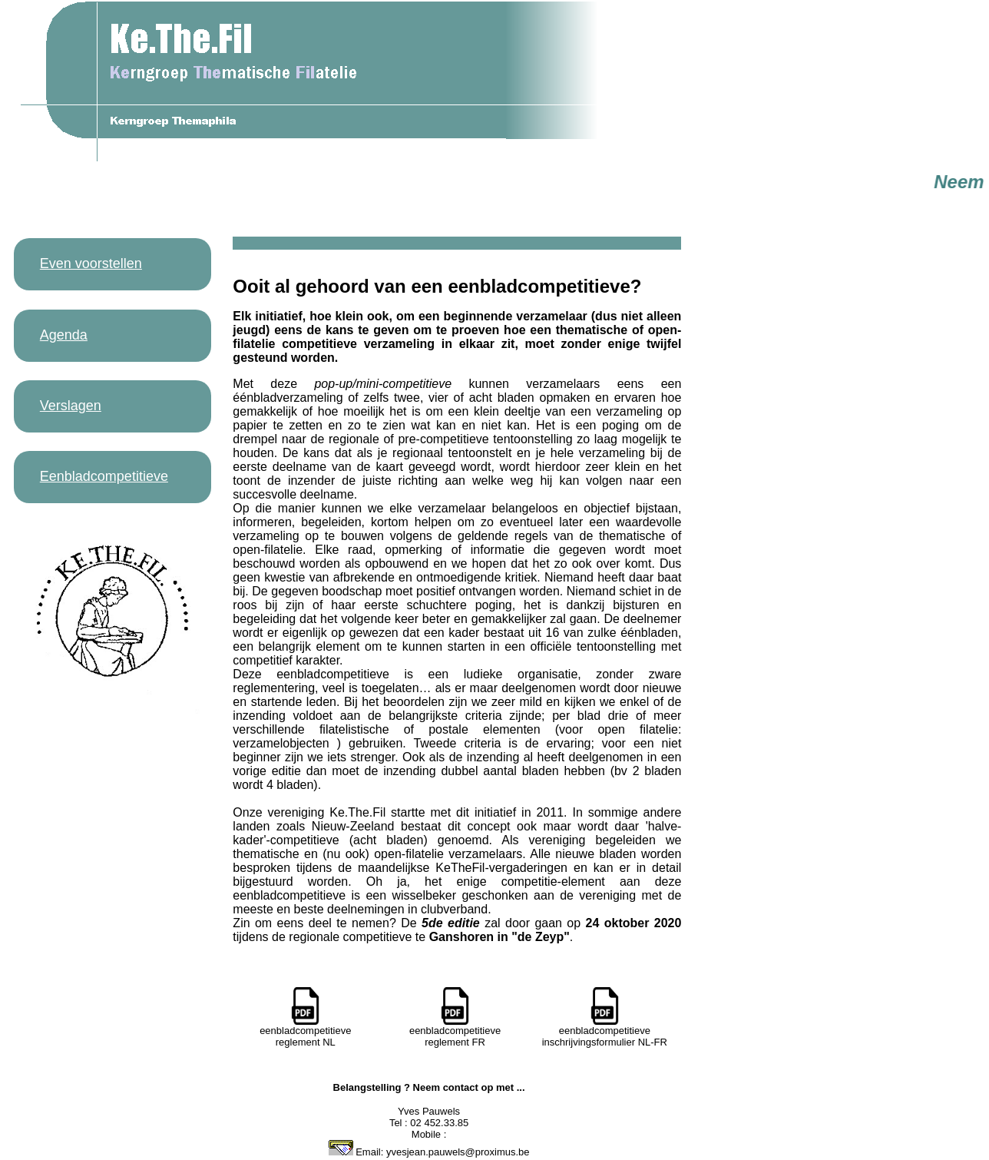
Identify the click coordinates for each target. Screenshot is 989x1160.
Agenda (64, 335)
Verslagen (70, 405)
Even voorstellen (91, 263)
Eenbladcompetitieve (104, 476)
